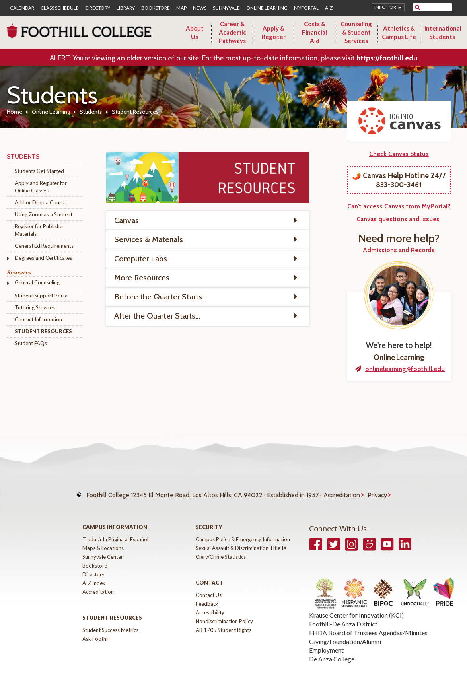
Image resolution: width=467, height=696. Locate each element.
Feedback (207, 596)
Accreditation (341, 491)
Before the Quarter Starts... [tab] (160, 296)
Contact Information (38, 319)
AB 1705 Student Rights (223, 622)
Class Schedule (60, 8)
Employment (326, 642)
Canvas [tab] (126, 220)
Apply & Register (274, 32)
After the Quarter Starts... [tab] (157, 316)
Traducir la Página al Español (115, 532)
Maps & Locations (103, 540)
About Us (195, 32)
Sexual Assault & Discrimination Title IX (241, 540)
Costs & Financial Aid (314, 32)
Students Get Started (39, 171)
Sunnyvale (226, 8)
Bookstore (155, 8)
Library (126, 8)
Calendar (22, 8)
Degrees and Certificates (43, 258)
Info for (385, 7)
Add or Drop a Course (40, 202)
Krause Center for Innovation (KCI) (356, 607)
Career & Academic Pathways (232, 32)
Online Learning (267, 8)
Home (14, 111)
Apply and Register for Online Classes (41, 187)
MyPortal (306, 8)
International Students (442, 32)
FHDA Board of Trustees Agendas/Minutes (368, 625)
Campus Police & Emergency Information (243, 532)
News (199, 8)
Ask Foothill (96, 631)
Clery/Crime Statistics (221, 549)
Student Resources (43, 331)
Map (181, 8)
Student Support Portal (42, 295)
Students (91, 111)
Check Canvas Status (399, 153)
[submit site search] (417, 7)
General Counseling (37, 282)
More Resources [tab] (141, 277)
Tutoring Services (35, 307)
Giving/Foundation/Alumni (345, 634)
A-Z (329, 8)
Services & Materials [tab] (148, 239)
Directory (97, 8)
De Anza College (331, 651)
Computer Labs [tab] (140, 258)
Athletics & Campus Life (399, 32)
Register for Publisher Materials (39, 230)
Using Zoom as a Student (43, 214)
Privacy (377, 491)
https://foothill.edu (386, 58)
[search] (437, 7)
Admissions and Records (399, 250)
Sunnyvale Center (102, 549)
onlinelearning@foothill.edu (405, 369)
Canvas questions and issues (398, 219)
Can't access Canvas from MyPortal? (399, 206)
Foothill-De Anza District (343, 616)
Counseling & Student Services (356, 32)
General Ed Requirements (44, 246)
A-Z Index (93, 575)
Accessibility (210, 605)
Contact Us (209, 587)
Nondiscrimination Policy (224, 613)
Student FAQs (31, 343)
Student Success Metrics (110, 622)
